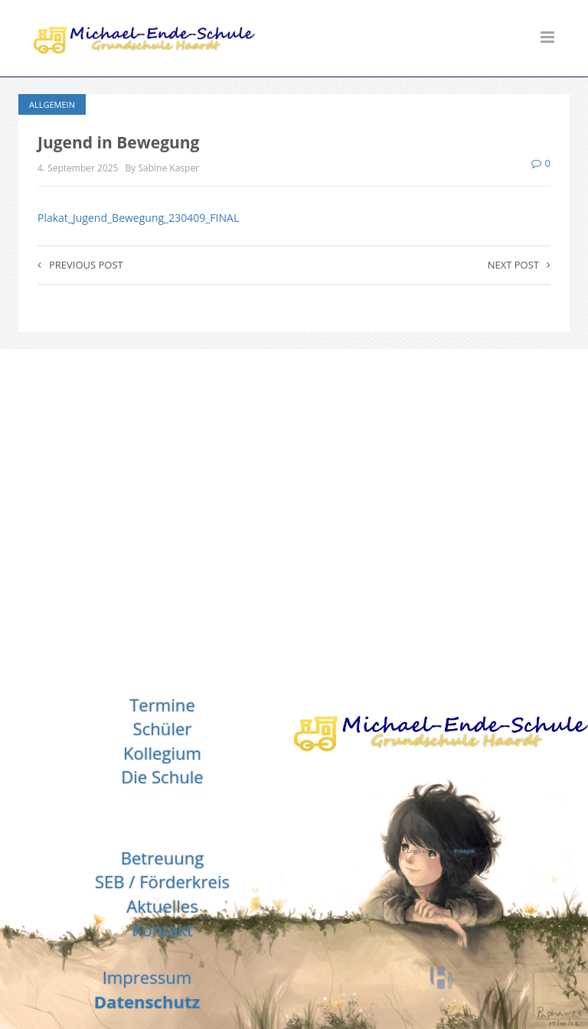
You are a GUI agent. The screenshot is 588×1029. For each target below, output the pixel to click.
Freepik (464, 850)
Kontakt (162, 929)
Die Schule (162, 776)
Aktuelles (162, 905)
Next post (519, 265)
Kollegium (162, 752)
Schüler (162, 728)
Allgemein (52, 104)
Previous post (80, 265)
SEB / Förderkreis (162, 881)
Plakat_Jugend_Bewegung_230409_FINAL (138, 217)
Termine (162, 704)
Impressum (147, 977)
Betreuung (162, 857)
